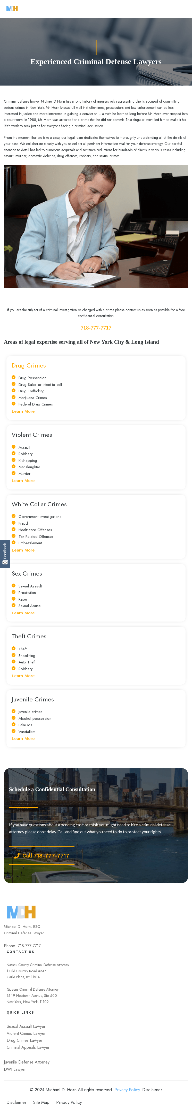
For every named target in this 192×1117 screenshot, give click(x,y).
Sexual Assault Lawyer (26, 1026)
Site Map (41, 1102)
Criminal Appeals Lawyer (28, 1047)
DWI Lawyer (15, 1069)
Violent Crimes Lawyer (26, 1033)
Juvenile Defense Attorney (26, 1062)
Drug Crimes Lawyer (24, 1040)
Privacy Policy (127, 1090)
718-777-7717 (96, 328)
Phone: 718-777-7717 (22, 946)
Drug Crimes (29, 365)
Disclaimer (16, 1102)
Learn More (23, 411)
